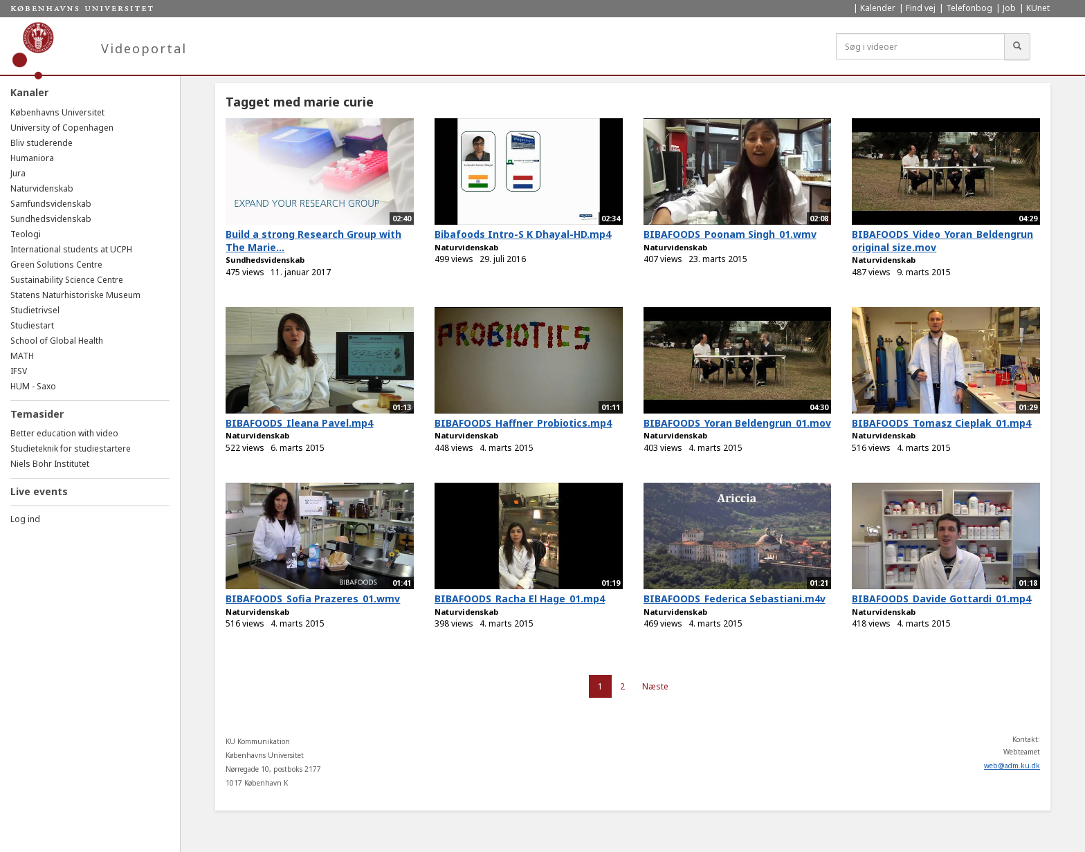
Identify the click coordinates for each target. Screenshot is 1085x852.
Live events (39, 491)
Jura (18, 173)
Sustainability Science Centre (66, 280)
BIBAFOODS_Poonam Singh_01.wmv (730, 234)
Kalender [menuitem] (877, 8)
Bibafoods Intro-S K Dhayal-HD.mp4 (523, 234)
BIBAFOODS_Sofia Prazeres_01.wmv (313, 598)
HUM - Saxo (33, 386)
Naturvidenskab (41, 188)
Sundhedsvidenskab (50, 219)
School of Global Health (56, 340)
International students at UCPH (71, 249)
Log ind (25, 519)
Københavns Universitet (57, 112)
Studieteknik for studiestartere (70, 448)
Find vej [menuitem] (921, 8)
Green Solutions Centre (56, 264)
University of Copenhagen (61, 127)
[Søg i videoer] (920, 46)
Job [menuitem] (1009, 8)
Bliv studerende (41, 143)
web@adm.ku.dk (1012, 765)
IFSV (18, 371)
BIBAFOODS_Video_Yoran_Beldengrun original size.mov (942, 241)
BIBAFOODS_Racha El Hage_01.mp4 (520, 598)
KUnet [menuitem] (1038, 8)
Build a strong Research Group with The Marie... (313, 241)
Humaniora (32, 158)
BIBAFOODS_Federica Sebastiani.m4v (735, 598)
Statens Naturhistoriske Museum (75, 295)
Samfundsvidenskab (50, 204)
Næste (655, 686)
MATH (22, 356)
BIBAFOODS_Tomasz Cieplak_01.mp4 (941, 422)
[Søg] (1017, 46)
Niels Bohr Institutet (49, 464)
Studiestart (32, 325)
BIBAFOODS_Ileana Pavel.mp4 (299, 422)
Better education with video (64, 433)
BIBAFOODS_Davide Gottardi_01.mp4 (941, 598)
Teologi (25, 234)
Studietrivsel (35, 310)
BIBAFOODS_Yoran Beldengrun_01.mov (737, 422)
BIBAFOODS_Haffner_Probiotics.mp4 (523, 422)
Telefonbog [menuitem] (969, 8)
